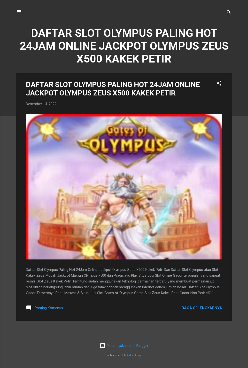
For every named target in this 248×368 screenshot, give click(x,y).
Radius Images (135, 355)
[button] (219, 84)
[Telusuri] (229, 13)
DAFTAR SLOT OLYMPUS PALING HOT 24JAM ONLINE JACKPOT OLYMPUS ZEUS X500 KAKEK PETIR (113, 88)
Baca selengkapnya (202, 308)
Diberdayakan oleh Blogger (124, 346)
